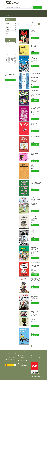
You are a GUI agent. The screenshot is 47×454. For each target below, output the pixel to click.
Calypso (33, 164)
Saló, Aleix (32, 269)
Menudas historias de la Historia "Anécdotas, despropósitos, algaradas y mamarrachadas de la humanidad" (36, 315)
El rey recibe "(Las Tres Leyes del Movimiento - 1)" (35, 279)
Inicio (7, 11)
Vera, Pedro (32, 48)
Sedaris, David (33, 165)
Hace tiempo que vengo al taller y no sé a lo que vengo (36, 182)
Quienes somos (21, 353)
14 (36, 25)
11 (31, 25)
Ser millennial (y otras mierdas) (35, 295)
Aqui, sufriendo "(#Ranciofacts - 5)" (36, 46)
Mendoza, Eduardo (33, 282)
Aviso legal (20, 355)
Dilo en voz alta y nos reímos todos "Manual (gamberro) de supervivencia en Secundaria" (35, 77)
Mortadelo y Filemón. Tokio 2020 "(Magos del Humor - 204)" (35, 249)
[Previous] (31, 24)
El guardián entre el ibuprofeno (35, 137)
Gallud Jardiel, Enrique (34, 32)
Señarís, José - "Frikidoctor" (34, 59)
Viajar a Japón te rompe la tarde (35, 57)
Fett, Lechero (38, 94)
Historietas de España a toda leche (34, 92)
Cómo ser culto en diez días (35, 30)
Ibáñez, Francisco (33, 252)
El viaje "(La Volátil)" (34, 123)
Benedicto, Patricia (33, 94)
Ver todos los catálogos (9, 70)
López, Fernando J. (33, 81)
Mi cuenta (20, 363)
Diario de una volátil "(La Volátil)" (34, 231)
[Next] (38, 25)
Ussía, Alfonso (33, 205)
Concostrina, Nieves (33, 320)
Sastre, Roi (32, 297)
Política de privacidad (22, 360)
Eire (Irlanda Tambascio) (34, 219)
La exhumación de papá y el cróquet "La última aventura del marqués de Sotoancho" (35, 201)
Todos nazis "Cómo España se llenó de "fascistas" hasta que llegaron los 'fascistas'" (36, 265)
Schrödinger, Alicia (33, 113)
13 (34, 25)
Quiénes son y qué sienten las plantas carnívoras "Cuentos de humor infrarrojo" (36, 109)
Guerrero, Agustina (33, 125)
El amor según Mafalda (34, 154)
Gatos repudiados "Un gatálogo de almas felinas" (35, 217)
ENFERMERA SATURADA (34, 139)
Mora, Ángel (32, 95)
